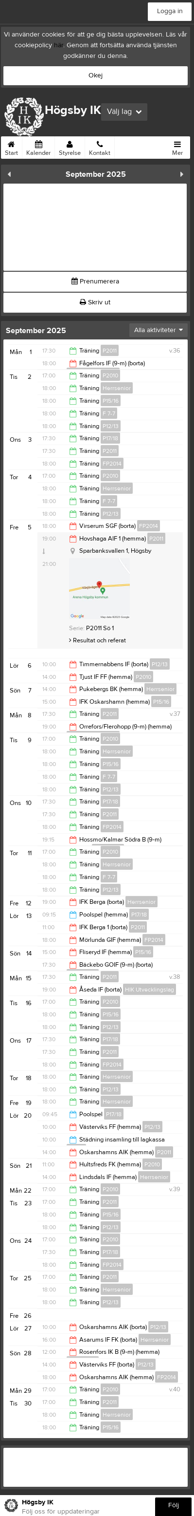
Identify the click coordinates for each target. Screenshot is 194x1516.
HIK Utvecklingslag (149, 989)
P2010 (110, 375)
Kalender (38, 146)
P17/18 (110, 438)
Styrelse (70, 146)
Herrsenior (117, 388)
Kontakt (99, 146)
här (58, 45)
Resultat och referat (97, 640)
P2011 (110, 351)
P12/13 (111, 426)
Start (11, 146)
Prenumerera (95, 281)
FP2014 (112, 464)
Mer (177, 146)
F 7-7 (109, 413)
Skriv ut (95, 302)
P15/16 (111, 401)
